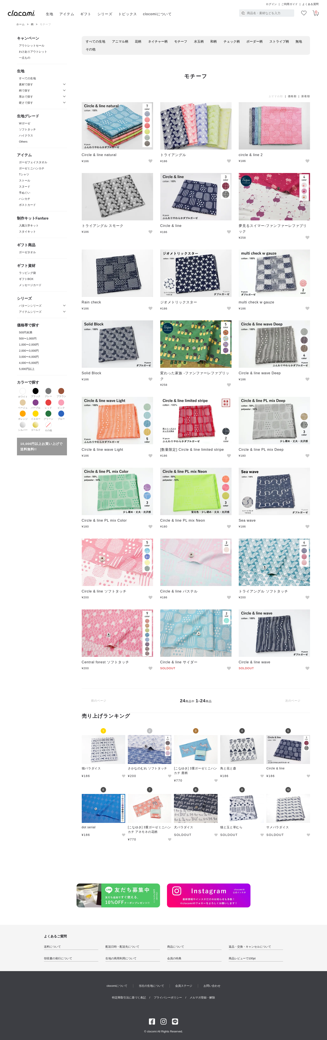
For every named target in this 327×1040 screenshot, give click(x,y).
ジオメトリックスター (178, 302)
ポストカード (27, 204)
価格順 (292, 96)
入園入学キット (29, 225)
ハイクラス (26, 135)
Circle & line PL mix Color (104, 520)
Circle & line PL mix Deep (261, 449)
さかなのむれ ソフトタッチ (147, 768)
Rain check (91, 302)
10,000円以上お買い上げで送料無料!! (41, 446)
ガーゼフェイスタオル (33, 162)
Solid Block (92, 373)
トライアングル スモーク (103, 226)
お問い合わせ (212, 985)
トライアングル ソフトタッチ (263, 591)
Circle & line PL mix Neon (182, 520)
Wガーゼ (24, 123)
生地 (49, 14)
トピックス (127, 14)
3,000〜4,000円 (29, 356)
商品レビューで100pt (242, 958)
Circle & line (171, 226)
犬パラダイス (183, 827)
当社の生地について (151, 985)
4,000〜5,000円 (29, 362)
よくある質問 (310, 4)
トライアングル (173, 155)
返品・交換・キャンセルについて (250, 946)
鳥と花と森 (228, 768)
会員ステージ (183, 985)
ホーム (20, 24)
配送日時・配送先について (122, 946)
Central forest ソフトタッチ (105, 662)
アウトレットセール (31, 45)
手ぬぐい (24, 192)
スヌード (24, 186)
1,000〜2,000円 (29, 344)
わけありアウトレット (33, 51)
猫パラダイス (91, 768)
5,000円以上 (27, 369)
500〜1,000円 (27, 338)
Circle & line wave (254, 662)
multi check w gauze (256, 302)
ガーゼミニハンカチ (31, 168)
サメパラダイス (277, 827)
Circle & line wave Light (102, 449)
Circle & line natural (99, 155)
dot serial (89, 827)
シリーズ (104, 14)
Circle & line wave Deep (260, 373)
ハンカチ (24, 198)
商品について (175, 946)
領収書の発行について (58, 958)
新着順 (305, 96)
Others (23, 141)
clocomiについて (157, 14)
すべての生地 (27, 78)
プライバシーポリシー (168, 997)
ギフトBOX (26, 279)
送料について (52, 946)
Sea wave (247, 520)
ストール (24, 180)
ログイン (271, 4)
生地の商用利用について (121, 958)
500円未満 (25, 332)
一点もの (24, 57)
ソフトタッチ (27, 129)
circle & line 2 (251, 155)
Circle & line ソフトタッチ (104, 591)
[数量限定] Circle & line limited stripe (192, 449)
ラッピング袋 (27, 273)
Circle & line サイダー (179, 662)
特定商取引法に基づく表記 (129, 997)
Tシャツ (24, 174)
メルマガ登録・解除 (202, 997)
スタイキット (27, 231)
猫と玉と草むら (231, 827)
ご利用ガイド (289, 4)
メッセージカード (30, 285)
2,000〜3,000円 (29, 350)
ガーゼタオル (27, 252)
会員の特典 (174, 958)
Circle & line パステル (179, 591)
